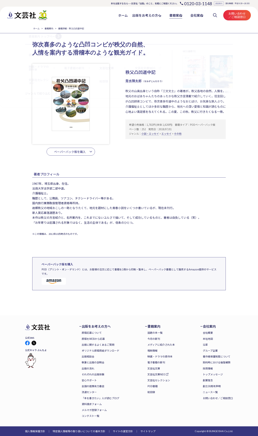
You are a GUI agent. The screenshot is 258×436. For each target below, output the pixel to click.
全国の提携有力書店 (93, 386)
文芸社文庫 (153, 368)
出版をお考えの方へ (96, 326)
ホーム (36, 28)
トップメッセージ (213, 374)
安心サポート (89, 380)
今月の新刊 (153, 338)
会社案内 (209, 326)
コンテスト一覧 (90, 415)
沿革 (205, 344)
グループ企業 (210, 350)
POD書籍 (152, 386)
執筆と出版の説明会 (93, 362)
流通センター (89, 392)
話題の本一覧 (155, 332)
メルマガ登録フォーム (94, 409)
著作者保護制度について (216, 356)
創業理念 (208, 380)
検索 (215, 15)
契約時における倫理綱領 (216, 362)
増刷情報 (152, 350)
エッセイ (166, 133)
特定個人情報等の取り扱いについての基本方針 (79, 431)
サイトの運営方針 (123, 431)
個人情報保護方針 (35, 431)
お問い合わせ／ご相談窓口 (237, 15)
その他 (177, 133)
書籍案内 (49, 28)
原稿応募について (92, 332)
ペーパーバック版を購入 (70, 152)
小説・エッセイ (150, 133)
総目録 (151, 392)
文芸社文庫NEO (156, 374)
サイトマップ (148, 431)
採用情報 (208, 368)
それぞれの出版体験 (93, 374)
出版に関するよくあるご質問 (98, 344)
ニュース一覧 (210, 392)
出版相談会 (88, 356)
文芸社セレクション (158, 380)
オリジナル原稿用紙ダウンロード (100, 350)
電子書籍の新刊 (156, 362)
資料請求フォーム (92, 404)
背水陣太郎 (133, 80)
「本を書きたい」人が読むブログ (100, 398)
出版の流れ (88, 368)
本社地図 (208, 338)
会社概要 (208, 332)
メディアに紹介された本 (161, 344)
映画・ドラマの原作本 (160, 356)
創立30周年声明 (212, 386)
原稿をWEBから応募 (93, 338)
